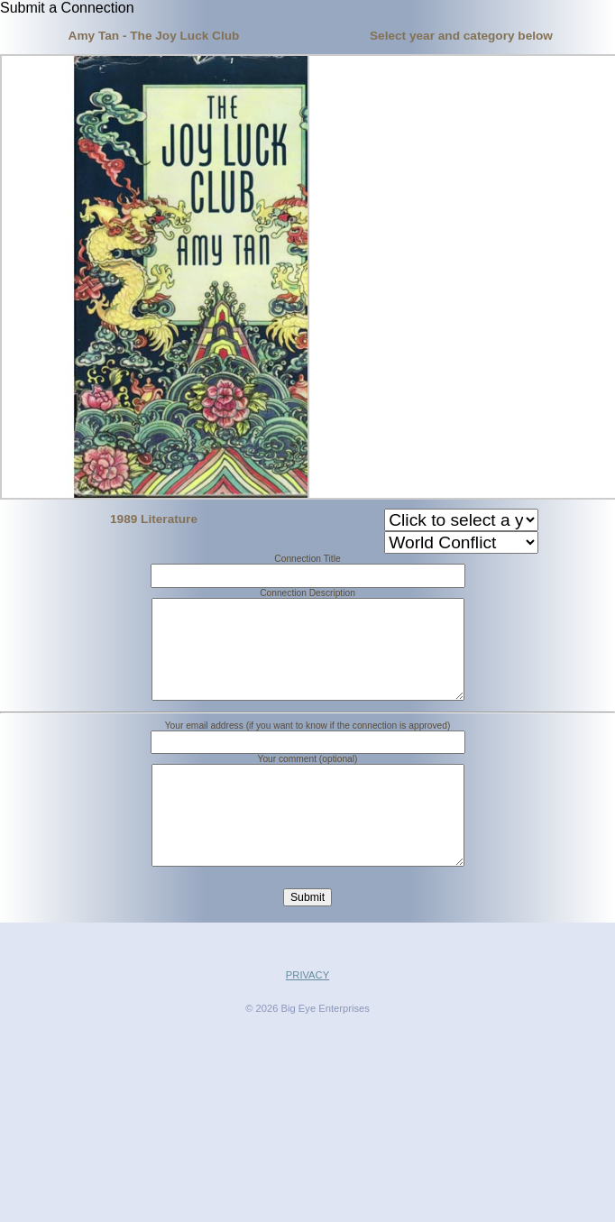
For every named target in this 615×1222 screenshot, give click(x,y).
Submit (307, 940)
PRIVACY (307, 1018)
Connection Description (307, 593)
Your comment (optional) (308, 781)
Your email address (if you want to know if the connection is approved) (308, 747)
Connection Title (307, 559)
